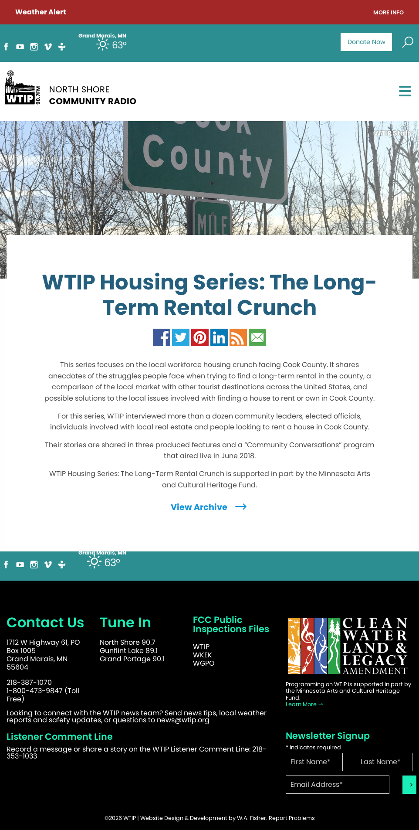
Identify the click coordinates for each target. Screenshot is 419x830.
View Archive (210, 507)
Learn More (305, 704)
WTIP (201, 647)
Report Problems (292, 818)
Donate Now (366, 41)
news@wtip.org (183, 720)
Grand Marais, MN (102, 552)
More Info (388, 13)
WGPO (204, 663)
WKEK (202, 655)
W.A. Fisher (251, 818)
